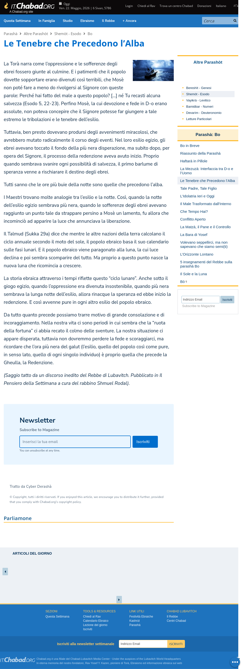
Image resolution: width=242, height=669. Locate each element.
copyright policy (70, 502)
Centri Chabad (176, 621)
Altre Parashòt (36, 33)
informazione (154, 663)
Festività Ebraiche (141, 616)
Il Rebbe (108, 21)
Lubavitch (87, 658)
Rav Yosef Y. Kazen (97, 663)
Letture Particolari (198, 119)
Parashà (10, 33)
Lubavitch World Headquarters (162, 658)
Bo (90, 33)
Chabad (75, 658)
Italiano (221, 6)
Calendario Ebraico (95, 621)
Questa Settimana (17, 21)
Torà (126, 663)
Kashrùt (134, 621)
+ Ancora (129, 21)
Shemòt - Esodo (67, 33)
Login (129, 6)
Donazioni (204, 6)
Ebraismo (87, 21)
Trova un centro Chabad (176, 6)
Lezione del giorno (95, 625)
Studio (67, 21)
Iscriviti (87, 629)
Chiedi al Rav (146, 6)
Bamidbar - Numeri (199, 106)
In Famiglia (46, 21)
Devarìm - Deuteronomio (203, 113)
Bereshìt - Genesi (198, 88)
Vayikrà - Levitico (198, 100)
